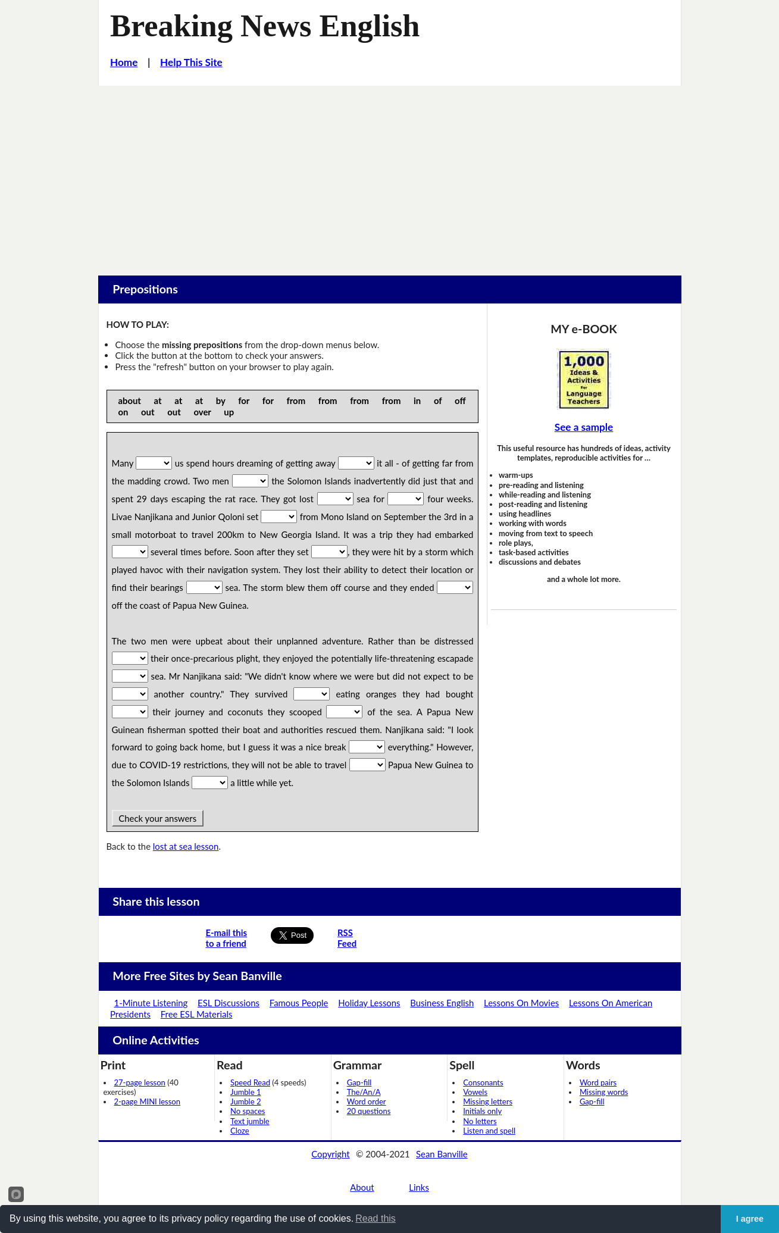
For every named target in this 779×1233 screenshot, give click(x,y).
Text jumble (250, 1121)
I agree (750, 1218)
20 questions (369, 1111)
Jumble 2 (245, 1101)
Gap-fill (359, 1082)
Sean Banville (442, 1153)
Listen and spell (489, 1130)
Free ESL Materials (197, 1014)
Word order (366, 1101)
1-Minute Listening (151, 1002)
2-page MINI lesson (147, 1101)
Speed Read (250, 1082)
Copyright (330, 1153)
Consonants (483, 1082)
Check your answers (158, 818)
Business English (442, 1002)
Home (123, 62)
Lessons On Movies (521, 1002)
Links (419, 1187)
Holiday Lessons (369, 1002)
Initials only (482, 1111)
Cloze (239, 1130)
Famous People (299, 1002)
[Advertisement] (390, 175)
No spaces (247, 1111)
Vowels (475, 1092)
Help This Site (191, 62)
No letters (479, 1121)
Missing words (604, 1092)
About (362, 1187)
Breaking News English (265, 25)
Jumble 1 (245, 1092)
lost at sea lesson (186, 846)
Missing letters (487, 1101)
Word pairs (598, 1082)
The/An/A (364, 1092)
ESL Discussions (228, 1002)
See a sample (584, 427)
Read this (375, 1218)
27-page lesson (139, 1082)
